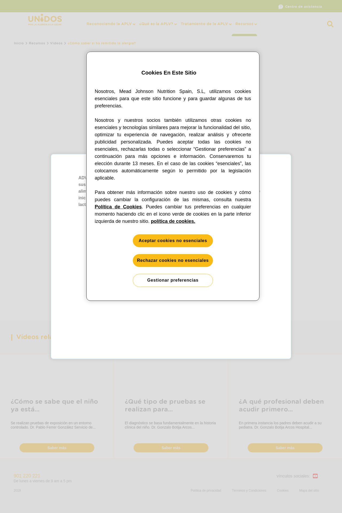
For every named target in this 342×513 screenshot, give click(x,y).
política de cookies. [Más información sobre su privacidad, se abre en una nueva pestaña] (173, 221)
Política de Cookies (118, 206)
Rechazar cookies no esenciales (173, 260)
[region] (173, 176)
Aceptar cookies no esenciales (173, 240)
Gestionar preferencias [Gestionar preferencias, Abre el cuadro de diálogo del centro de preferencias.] (173, 280)
